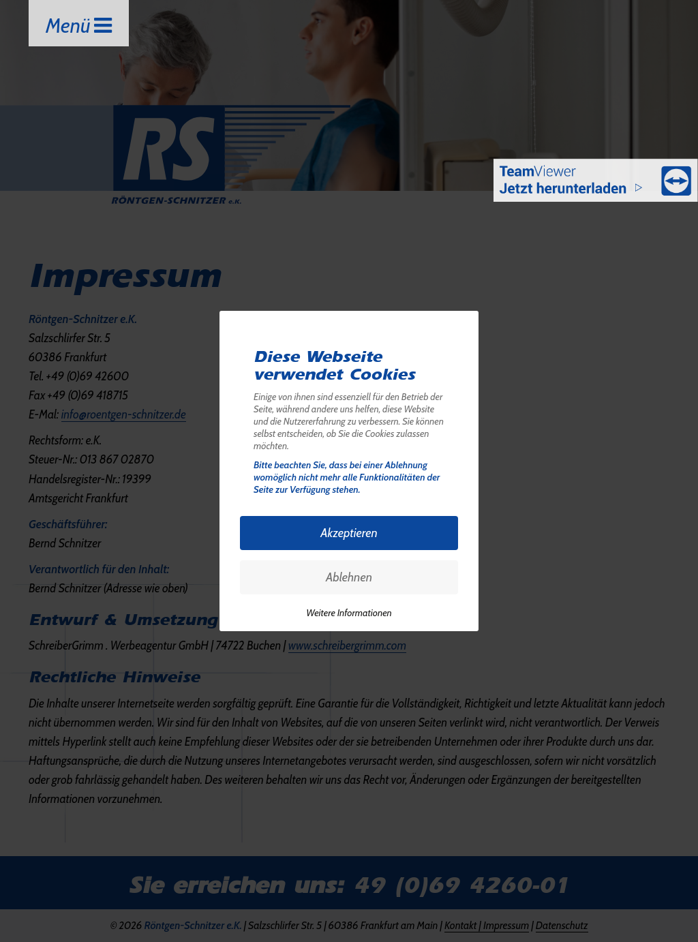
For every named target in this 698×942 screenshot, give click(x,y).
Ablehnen (349, 577)
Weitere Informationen (349, 613)
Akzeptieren (349, 533)
